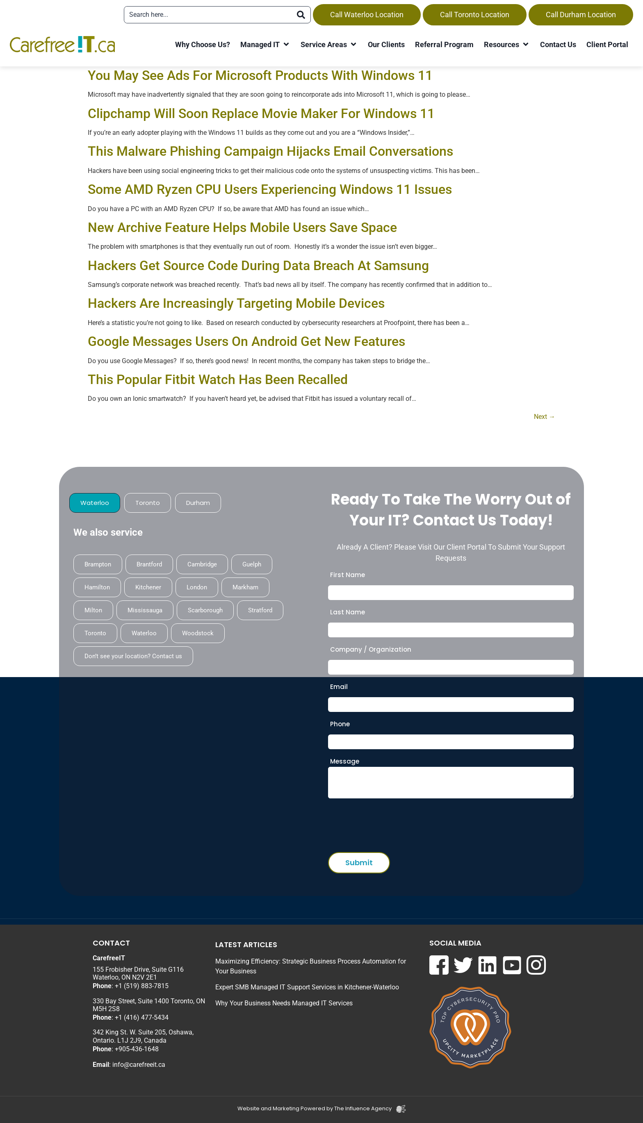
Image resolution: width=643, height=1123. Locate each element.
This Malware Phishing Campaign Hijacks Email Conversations (270, 151)
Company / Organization (370, 649)
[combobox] (208, 15)
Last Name (347, 612)
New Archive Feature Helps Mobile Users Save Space (242, 227)
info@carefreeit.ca (138, 1064)
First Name (347, 575)
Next (544, 417)
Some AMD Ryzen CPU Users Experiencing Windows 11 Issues (270, 189)
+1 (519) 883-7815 (142, 986)
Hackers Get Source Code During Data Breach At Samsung (258, 265)
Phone (340, 724)
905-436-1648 (139, 1049)
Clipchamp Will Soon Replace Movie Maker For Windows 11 (261, 113)
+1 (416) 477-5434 (142, 1017)
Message (344, 761)
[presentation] (390, 823)
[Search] (301, 15)
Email (339, 686)
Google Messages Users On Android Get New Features (246, 341)
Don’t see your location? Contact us (133, 656)
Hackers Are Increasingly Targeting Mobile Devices (236, 303)
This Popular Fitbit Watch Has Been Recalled (218, 379)
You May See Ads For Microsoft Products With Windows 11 (260, 75)
